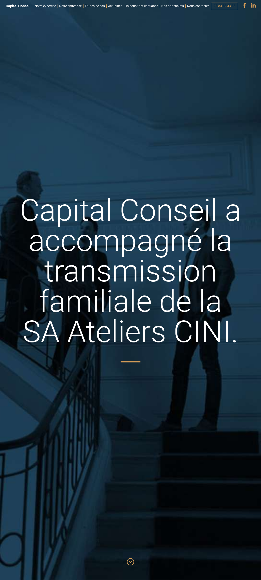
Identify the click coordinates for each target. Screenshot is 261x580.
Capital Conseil (18, 6)
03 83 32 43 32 (224, 6)
